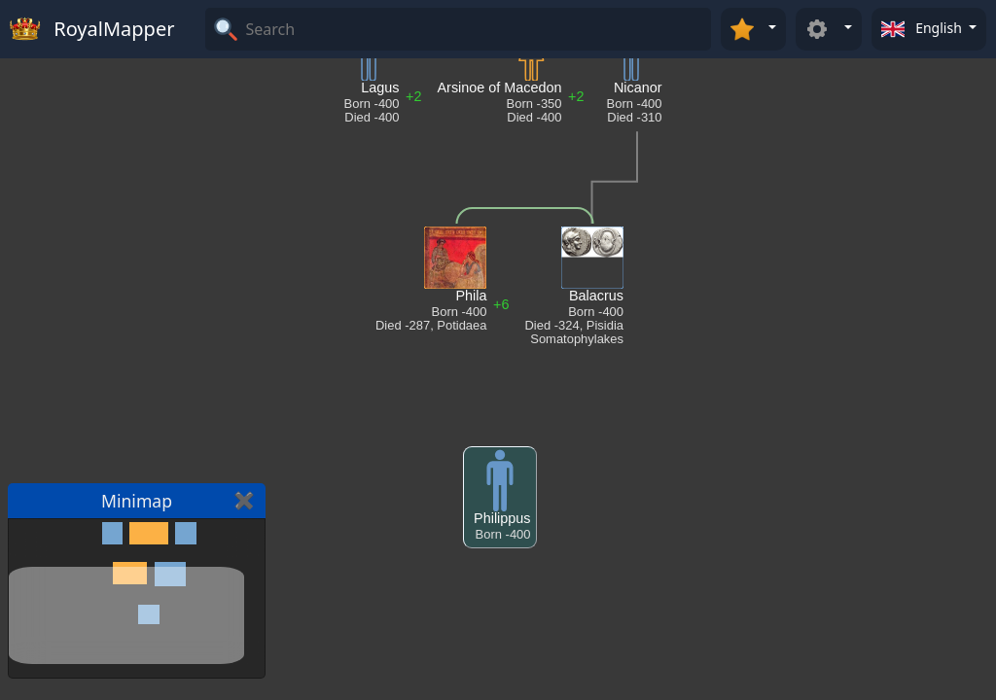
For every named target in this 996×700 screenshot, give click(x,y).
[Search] (475, 29)
